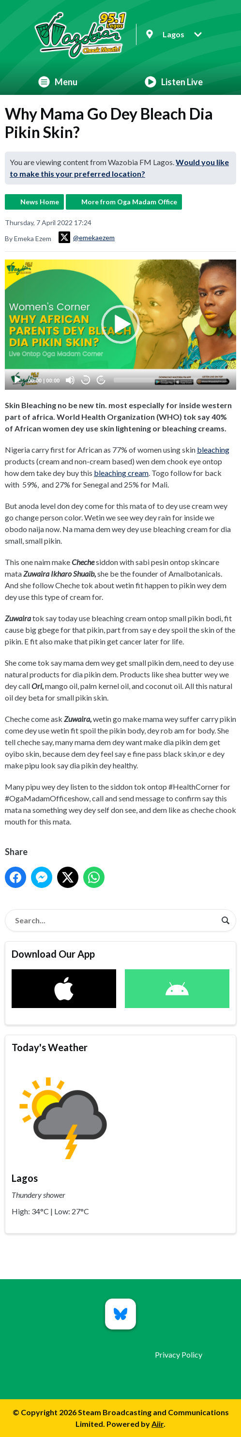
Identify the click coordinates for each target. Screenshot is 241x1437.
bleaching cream (121, 472)
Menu (57, 82)
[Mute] (70, 380)
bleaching (213, 449)
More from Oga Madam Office (129, 202)
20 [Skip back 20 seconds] (86, 380)
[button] (120, 324)
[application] (120, 325)
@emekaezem (87, 237)
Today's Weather (50, 1047)
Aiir (157, 1423)
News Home (39, 202)
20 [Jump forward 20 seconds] (101, 380)
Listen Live (174, 82)
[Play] (17, 380)
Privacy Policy (178, 1354)
